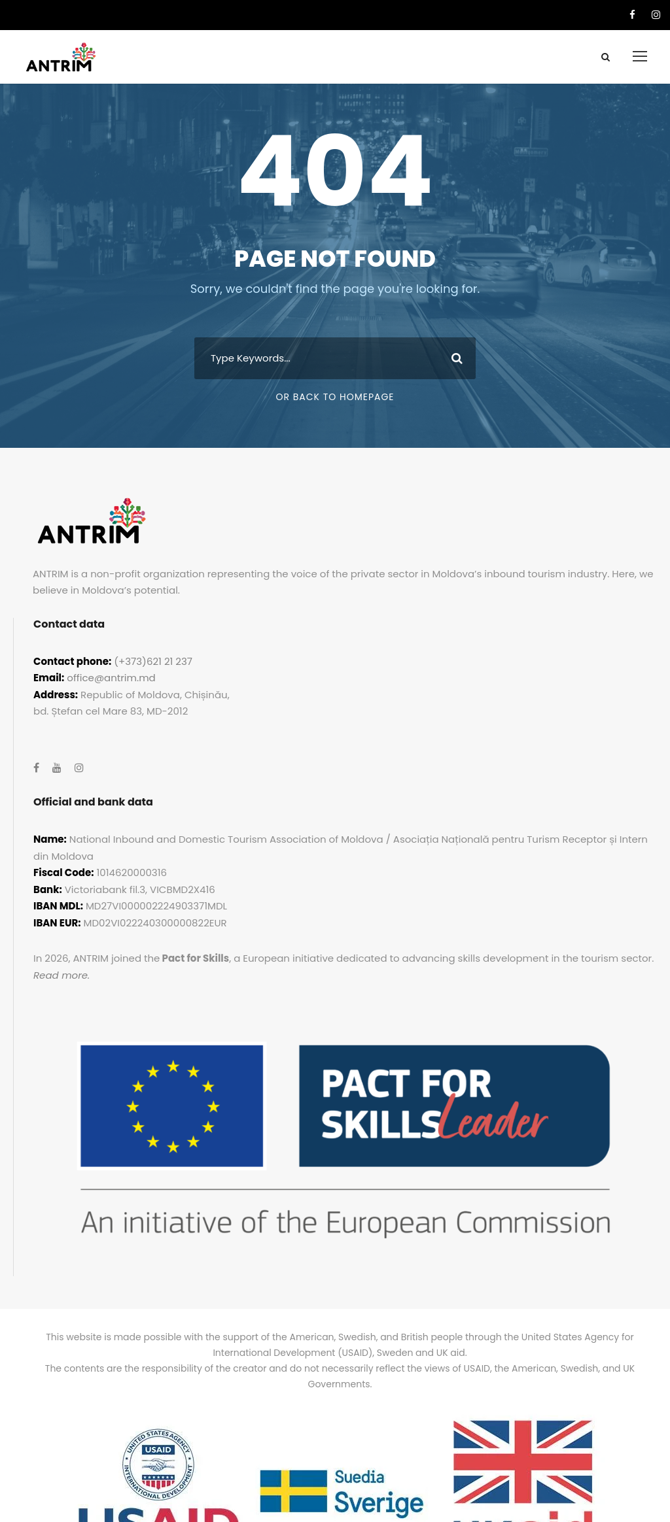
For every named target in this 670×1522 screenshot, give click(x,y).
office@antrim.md (111, 678)
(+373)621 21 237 (153, 661)
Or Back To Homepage (334, 396)
